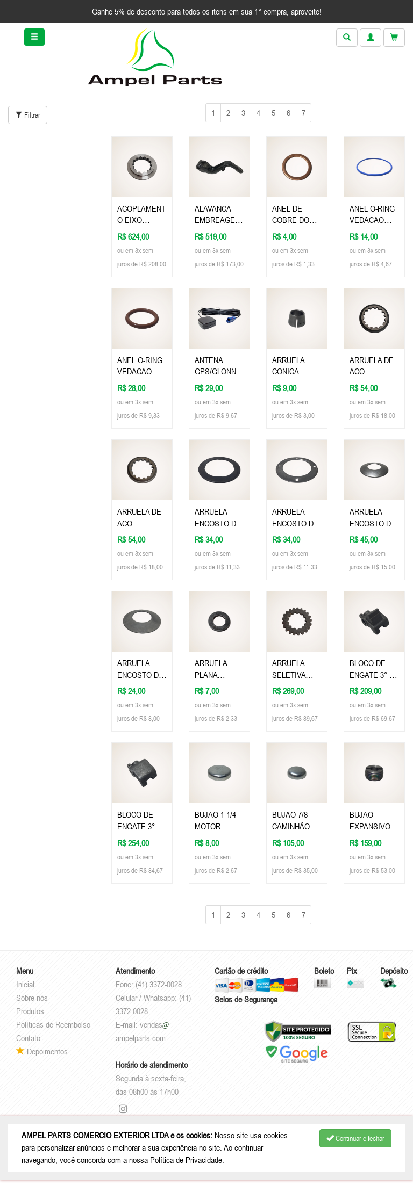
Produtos (30, 1011)
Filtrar (27, 115)
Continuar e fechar (355, 1138)
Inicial (25, 984)
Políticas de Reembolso (53, 1024)
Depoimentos (42, 1051)
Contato (28, 1038)
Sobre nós (32, 997)
